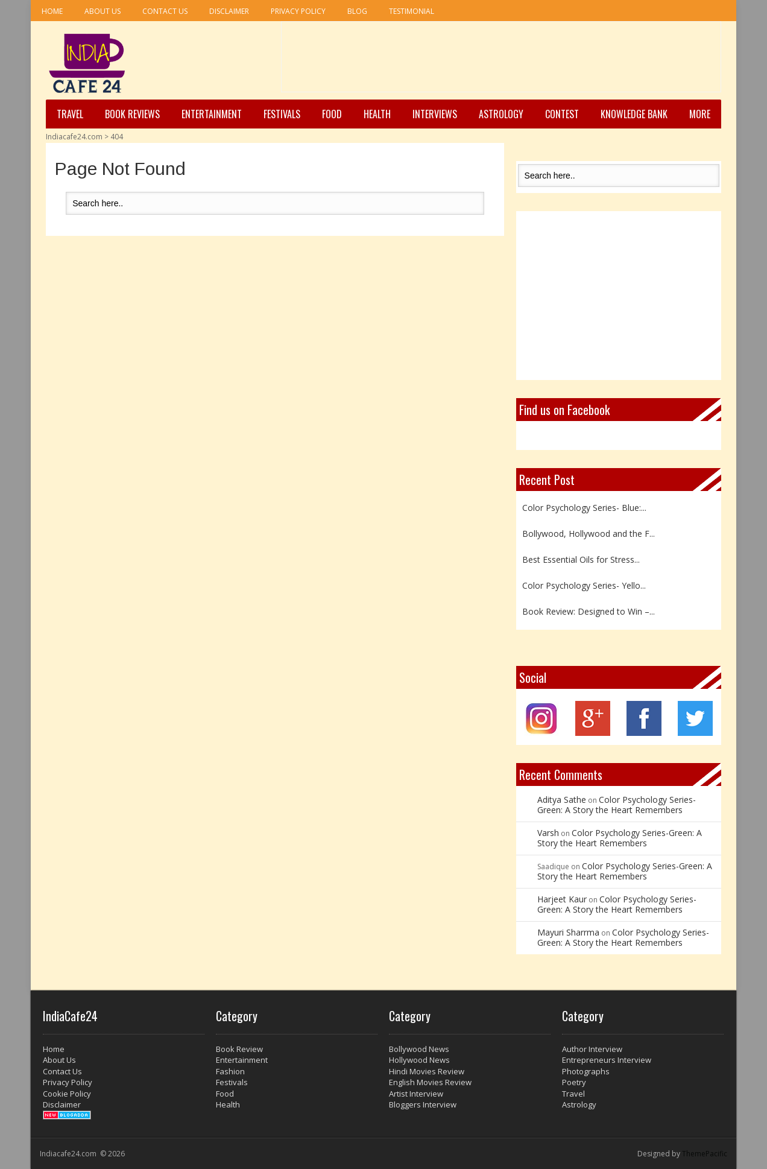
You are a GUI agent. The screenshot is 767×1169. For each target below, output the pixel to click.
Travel (70, 114)
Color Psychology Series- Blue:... (584, 507)
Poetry (574, 1082)
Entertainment (211, 114)
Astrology (501, 114)
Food (332, 114)
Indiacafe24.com (74, 136)
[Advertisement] (501, 61)
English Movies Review (430, 1082)
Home (52, 11)
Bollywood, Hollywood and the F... (588, 533)
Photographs (586, 1071)
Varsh (548, 832)
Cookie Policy (67, 1093)
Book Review (239, 1049)
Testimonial (411, 11)
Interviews (434, 114)
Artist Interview (416, 1093)
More (699, 114)
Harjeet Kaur (562, 899)
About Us (102, 11)
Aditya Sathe (561, 799)
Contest (562, 114)
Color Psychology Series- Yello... (584, 585)
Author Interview (592, 1049)
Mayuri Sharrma (568, 932)
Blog (357, 11)
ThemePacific (704, 1153)
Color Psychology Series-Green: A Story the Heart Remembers (616, 805)
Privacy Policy (298, 11)
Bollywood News (419, 1049)
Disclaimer (229, 11)
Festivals (282, 114)
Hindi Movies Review (426, 1071)
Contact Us (165, 11)
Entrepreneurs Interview (606, 1059)
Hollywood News (419, 1059)
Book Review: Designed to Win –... (588, 611)
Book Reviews (132, 114)
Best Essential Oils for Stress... (581, 559)
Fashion (230, 1071)
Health (377, 114)
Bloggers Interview (422, 1104)
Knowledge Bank (634, 114)
